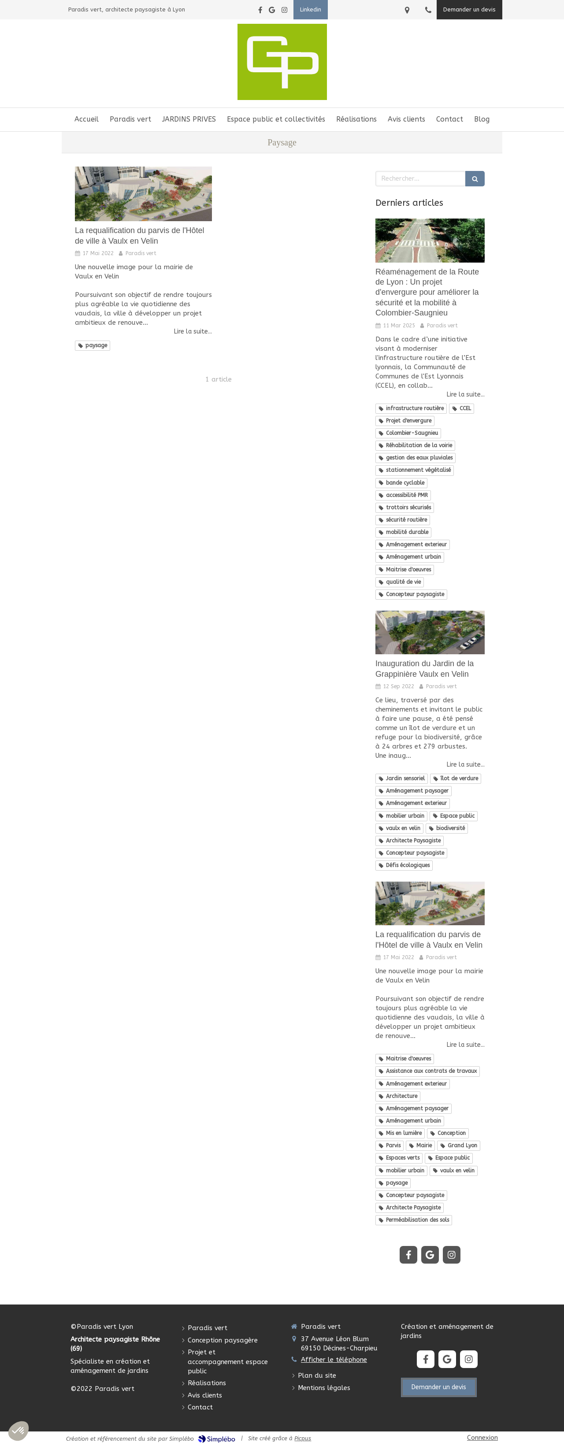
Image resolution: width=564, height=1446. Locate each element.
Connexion (482, 1438)
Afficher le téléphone (334, 1360)
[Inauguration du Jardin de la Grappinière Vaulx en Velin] (430, 632)
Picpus (302, 1438)
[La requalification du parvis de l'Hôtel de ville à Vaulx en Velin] (143, 194)
